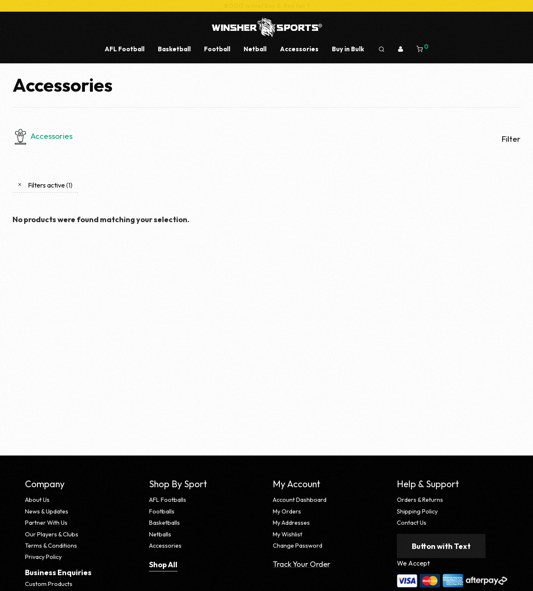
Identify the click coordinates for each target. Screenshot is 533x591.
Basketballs (164, 522)
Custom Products (48, 584)
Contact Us (411, 522)
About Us (37, 499)
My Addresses (291, 522)
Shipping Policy (417, 511)
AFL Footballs (167, 499)
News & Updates (46, 511)
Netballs (160, 534)
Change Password (297, 545)
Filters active (50, 185)
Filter (511, 139)
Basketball (174, 49)
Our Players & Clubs (51, 534)
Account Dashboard (299, 499)
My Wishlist (287, 534)
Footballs (161, 511)
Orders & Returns (420, 499)
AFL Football (124, 49)
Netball (255, 49)
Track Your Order (301, 564)
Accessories (299, 49)
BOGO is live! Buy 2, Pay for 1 (266, 6)
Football (217, 49)
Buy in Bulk (348, 49)
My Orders (287, 511)
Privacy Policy (43, 557)
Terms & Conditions (51, 545)
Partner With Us (46, 522)
